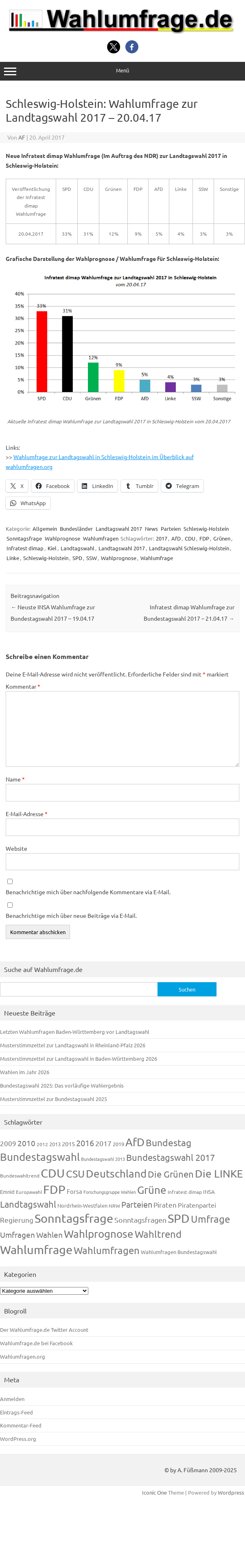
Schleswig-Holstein (206, 528)
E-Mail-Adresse (27, 813)
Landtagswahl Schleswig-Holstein (189, 548)
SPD (77, 557)
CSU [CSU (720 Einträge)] (75, 1173)
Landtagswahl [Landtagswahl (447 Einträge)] (28, 1204)
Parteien (171, 528)
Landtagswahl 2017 (119, 528)
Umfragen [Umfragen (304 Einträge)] (17, 1234)
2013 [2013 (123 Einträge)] (55, 1144)
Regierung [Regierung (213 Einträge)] (16, 1219)
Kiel (52, 548)
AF (21, 137)
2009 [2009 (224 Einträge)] (8, 1143)
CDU (190, 538)
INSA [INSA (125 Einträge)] (209, 1191)
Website (16, 848)
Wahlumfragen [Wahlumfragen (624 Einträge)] (107, 1250)
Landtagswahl (77, 548)
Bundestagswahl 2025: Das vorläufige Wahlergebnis (62, 1085)
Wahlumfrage (156, 557)
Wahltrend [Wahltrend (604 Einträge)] (158, 1234)
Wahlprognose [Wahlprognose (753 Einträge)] (98, 1234)
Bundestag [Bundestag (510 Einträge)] (168, 1142)
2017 (161, 538)
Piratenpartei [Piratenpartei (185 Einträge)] (197, 1205)
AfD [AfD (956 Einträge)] (134, 1142)
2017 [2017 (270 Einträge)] (103, 1143)
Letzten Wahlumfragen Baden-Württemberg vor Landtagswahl (74, 1031)
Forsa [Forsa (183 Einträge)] (74, 1191)
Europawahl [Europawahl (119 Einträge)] (29, 1192)
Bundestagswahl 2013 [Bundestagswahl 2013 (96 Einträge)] (103, 1159)
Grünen (221, 538)
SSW (91, 557)
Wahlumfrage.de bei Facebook (36, 1343)
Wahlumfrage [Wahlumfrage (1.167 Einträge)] (36, 1250)
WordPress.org (18, 1438)
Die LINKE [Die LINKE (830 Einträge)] (219, 1173)
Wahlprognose (62, 538)
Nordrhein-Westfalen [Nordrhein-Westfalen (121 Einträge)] (82, 1205)
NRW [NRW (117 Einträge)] (114, 1205)
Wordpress (231, 1492)
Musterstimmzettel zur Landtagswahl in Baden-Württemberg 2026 (78, 1058)
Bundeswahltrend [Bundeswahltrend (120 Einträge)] (19, 1175)
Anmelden (12, 1398)
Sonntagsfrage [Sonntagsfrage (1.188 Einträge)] (74, 1218)
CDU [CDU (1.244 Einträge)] (53, 1173)
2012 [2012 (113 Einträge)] (42, 1144)
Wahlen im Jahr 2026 (24, 1071)
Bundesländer (76, 528)
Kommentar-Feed (21, 1425)
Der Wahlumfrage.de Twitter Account (44, 1329)
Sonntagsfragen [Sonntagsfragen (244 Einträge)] (140, 1219)
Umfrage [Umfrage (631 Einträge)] (210, 1219)
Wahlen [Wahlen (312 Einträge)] (49, 1234)
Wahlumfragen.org (22, 1356)
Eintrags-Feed (16, 1412)
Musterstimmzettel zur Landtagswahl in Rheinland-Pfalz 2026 (72, 1045)
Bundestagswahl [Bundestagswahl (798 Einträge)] (40, 1157)
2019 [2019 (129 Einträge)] (118, 1144)
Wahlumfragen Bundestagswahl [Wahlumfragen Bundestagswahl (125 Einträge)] (179, 1251)
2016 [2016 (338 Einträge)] (85, 1143)
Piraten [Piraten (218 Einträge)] (165, 1204)
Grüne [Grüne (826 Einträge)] (151, 1190)
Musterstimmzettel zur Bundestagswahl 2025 (53, 1098)
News (151, 528)
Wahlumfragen (100, 538)
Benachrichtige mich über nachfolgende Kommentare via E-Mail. (88, 891)
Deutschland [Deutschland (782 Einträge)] (116, 1173)
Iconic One (154, 1492)
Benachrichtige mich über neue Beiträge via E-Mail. (71, 915)
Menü (122, 71)
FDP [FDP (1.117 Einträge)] (54, 1189)
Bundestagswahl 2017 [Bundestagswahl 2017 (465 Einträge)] (170, 1157)
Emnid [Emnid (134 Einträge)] (7, 1191)
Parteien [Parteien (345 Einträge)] (136, 1204)
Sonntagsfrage (24, 538)
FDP (204, 538)
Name (15, 779)
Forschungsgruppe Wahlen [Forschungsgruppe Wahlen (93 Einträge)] (109, 1192)
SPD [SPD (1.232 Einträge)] (179, 1218)
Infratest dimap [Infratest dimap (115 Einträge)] (185, 1192)
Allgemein (45, 528)
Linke (13, 557)
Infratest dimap (25, 548)
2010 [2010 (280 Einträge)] (26, 1143)
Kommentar (23, 686)
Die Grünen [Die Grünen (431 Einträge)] (171, 1174)
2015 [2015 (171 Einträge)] (68, 1143)
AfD (176, 538)
